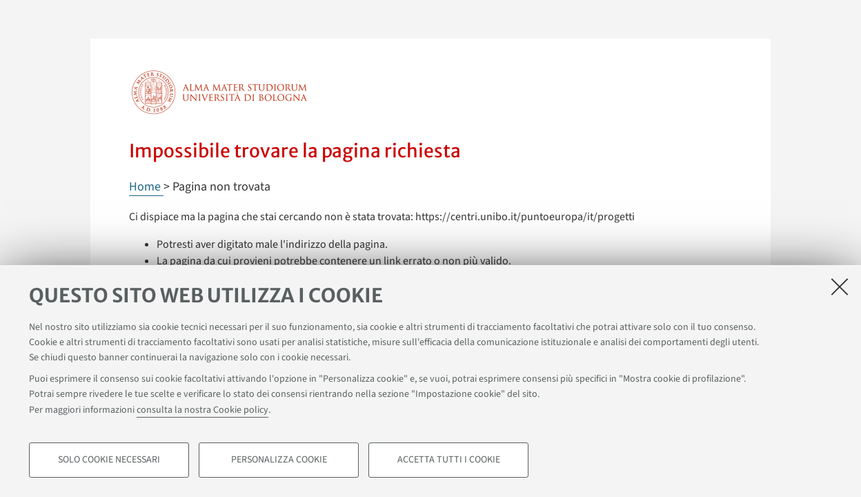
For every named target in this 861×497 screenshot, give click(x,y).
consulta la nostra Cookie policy (202, 410)
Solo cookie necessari (109, 460)
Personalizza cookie (279, 460)
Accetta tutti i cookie (448, 460)
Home (146, 186)
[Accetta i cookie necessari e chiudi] (840, 286)
